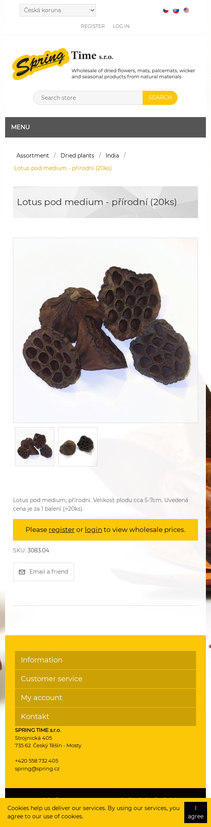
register (62, 530)
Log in (121, 26)
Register (93, 26)
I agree (196, 812)
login (93, 530)
